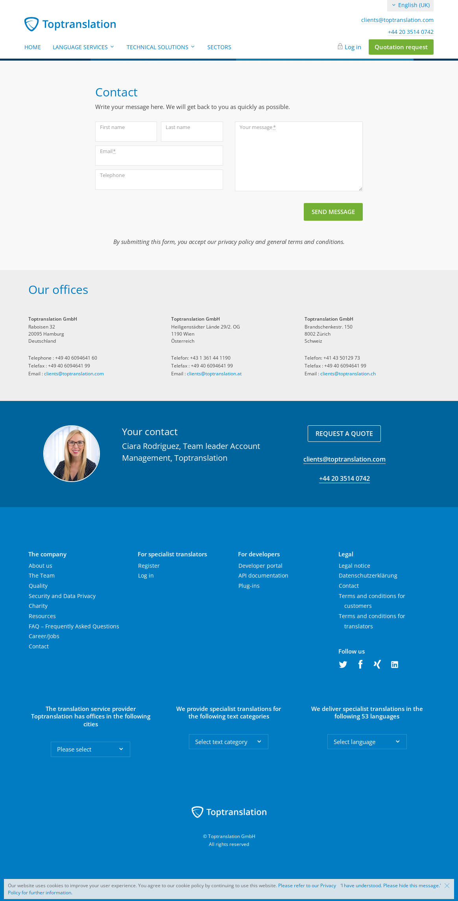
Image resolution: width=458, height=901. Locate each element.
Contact (39, 646)
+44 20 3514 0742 (411, 31)
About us (40, 565)
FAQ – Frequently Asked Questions (74, 626)
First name (112, 127)
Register (149, 565)
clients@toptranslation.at (214, 373)
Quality (38, 585)
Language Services (84, 47)
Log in (353, 47)
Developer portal (260, 565)
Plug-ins (249, 585)
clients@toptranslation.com (397, 20)
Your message (257, 127)
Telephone (112, 175)
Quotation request (401, 47)
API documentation (263, 575)
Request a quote (344, 433)
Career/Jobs (44, 636)
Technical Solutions (161, 47)
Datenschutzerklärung (368, 575)
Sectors (219, 47)
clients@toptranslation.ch (348, 373)
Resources (42, 616)
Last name (178, 127)
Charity (38, 605)
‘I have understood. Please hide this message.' (391, 885)
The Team (42, 575)
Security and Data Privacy (62, 596)
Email (108, 151)
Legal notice (354, 565)
